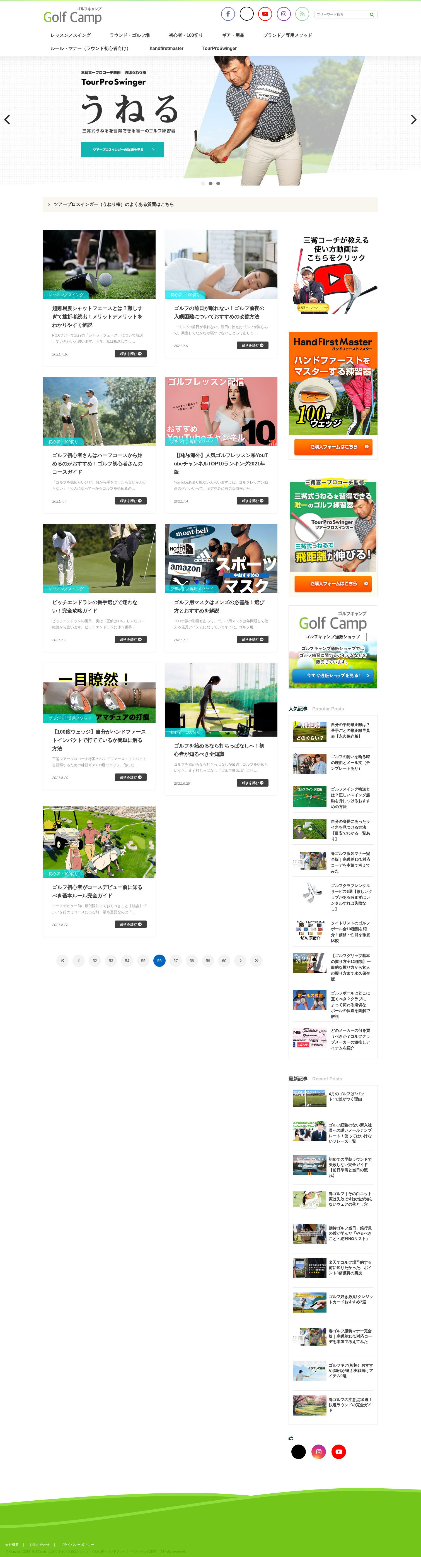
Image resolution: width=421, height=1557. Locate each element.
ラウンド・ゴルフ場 (130, 35)
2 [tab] (211, 183)
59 (208, 960)
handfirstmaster (166, 48)
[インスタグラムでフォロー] (318, 1452)
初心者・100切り (186, 35)
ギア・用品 (233, 35)
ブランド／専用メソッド (287, 35)
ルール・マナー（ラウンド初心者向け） (90, 48)
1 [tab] (203, 183)
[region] (210, 121)
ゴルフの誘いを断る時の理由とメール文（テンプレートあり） (350, 763)
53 (111, 960)
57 (175, 960)
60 (224, 960)
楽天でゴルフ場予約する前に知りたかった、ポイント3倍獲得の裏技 (350, 1267)
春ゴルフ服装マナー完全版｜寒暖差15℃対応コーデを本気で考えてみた (350, 1336)
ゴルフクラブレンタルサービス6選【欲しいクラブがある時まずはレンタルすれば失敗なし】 (351, 897)
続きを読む (128, 354)
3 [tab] (218, 183)
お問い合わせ (40, 1545)
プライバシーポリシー (77, 1545)
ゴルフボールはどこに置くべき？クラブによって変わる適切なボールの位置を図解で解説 (350, 1005)
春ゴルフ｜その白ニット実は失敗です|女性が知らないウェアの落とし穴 (351, 1199)
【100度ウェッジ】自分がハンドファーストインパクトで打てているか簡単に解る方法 (99, 740)
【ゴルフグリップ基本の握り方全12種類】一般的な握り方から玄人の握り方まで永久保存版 (351, 967)
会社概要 (12, 1545)
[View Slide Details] (210, 121)
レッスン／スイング (70, 35)
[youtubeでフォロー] (339, 1452)
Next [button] (414, 119)
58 (192, 960)
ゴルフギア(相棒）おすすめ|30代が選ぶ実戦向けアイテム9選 (351, 1370)
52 (95, 960)
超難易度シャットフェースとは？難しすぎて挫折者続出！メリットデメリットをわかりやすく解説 (97, 317)
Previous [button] (7, 119)
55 (143, 960)
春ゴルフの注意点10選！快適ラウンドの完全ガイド (350, 1404)
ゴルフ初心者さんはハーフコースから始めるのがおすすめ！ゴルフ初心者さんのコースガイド (97, 464)
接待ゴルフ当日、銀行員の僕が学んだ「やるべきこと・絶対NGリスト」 (350, 1233)
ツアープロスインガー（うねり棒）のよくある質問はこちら (114, 204)
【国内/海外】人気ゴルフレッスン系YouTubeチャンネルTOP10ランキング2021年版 (221, 464)
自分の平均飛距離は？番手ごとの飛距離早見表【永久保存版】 (350, 730)
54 (127, 960)
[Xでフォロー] (298, 1452)
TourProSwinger (219, 48)
